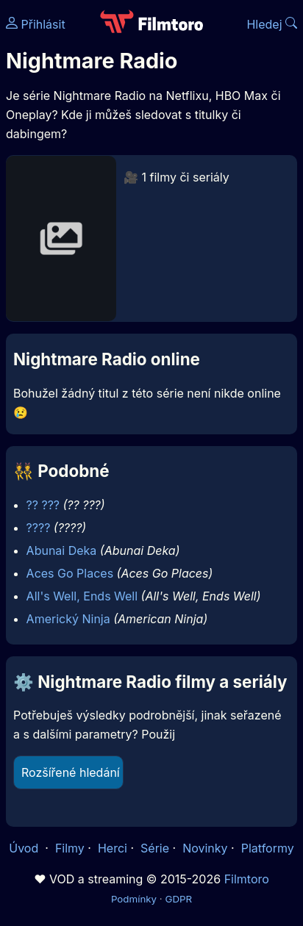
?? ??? (43, 505)
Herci (112, 848)
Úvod (25, 848)
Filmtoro (246, 879)
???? (38, 527)
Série (154, 848)
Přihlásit (35, 24)
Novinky (204, 848)
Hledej (271, 24)
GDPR (178, 899)
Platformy (267, 848)
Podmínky (134, 899)
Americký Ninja (68, 618)
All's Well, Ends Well (82, 596)
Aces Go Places (69, 573)
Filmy (70, 848)
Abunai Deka (61, 550)
